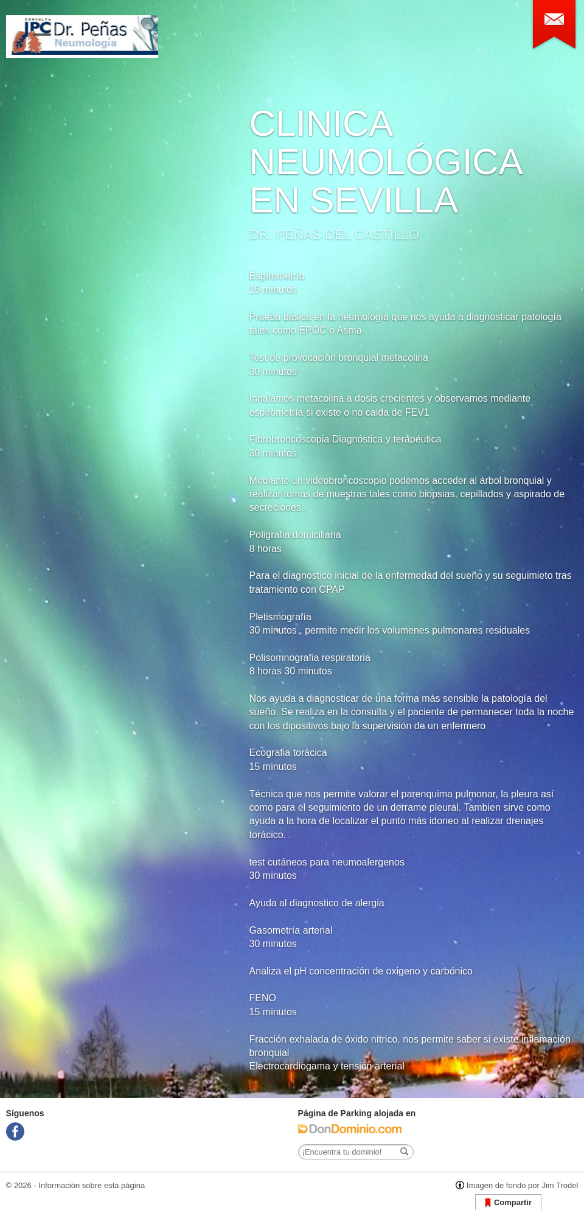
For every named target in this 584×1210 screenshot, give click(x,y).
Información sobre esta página (91, 1185)
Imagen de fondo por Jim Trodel (523, 1185)
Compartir (508, 1203)
